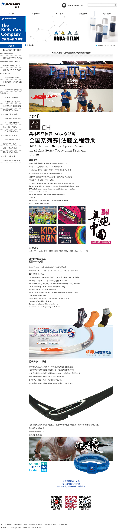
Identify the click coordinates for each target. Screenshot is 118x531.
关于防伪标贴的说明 (10, 131)
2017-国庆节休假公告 (11, 78)
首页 (106, 45)
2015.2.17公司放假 (10, 135)
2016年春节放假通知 (10, 110)
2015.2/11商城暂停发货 (11, 139)
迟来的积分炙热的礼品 (11, 66)
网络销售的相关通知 (10, 152)
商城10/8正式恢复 (9, 144)
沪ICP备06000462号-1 (35, 527)
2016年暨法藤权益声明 (11, 102)
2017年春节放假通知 (10, 97)
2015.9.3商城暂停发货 (11, 123)
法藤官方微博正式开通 (11, 160)
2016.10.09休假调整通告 (12, 106)
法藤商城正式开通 (10, 148)
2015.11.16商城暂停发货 (12, 118)
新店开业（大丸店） (10, 127)
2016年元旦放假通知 (10, 114)
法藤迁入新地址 (9, 156)
